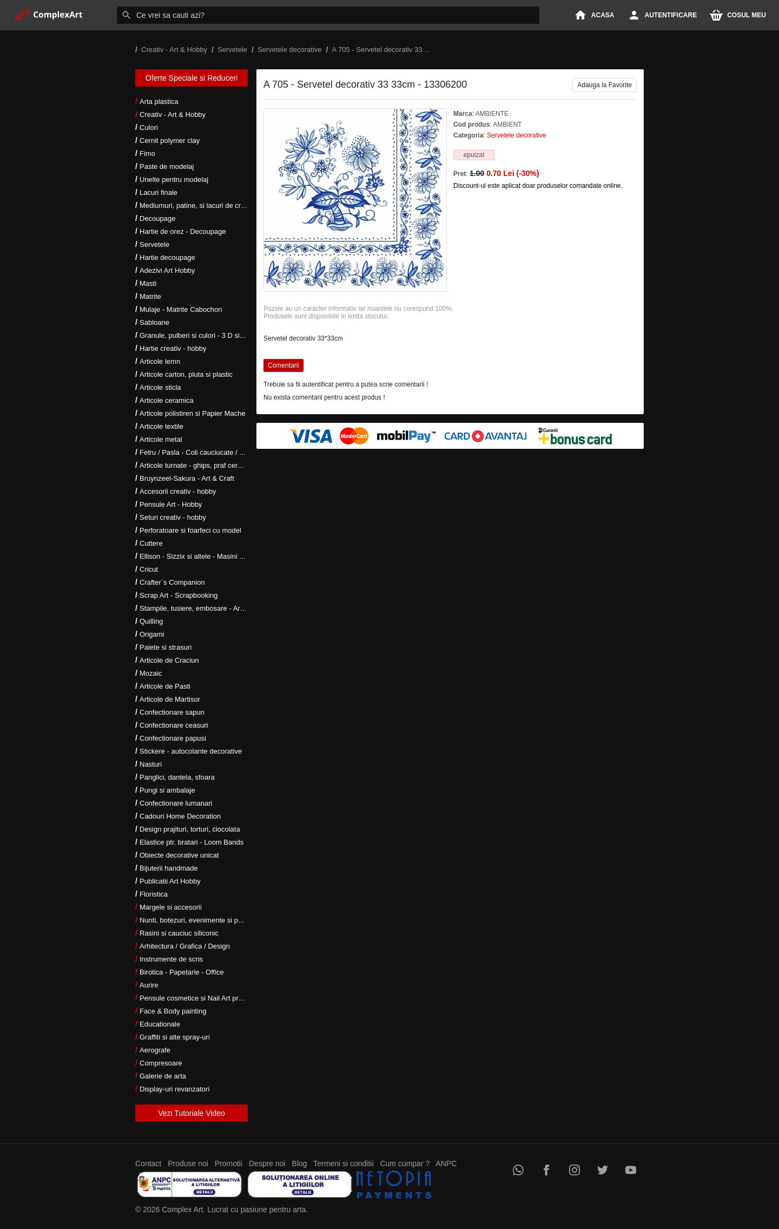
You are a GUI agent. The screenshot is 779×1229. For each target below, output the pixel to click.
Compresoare (161, 1063)
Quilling (151, 621)
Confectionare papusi (173, 738)
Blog (299, 1163)
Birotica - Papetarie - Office (182, 972)
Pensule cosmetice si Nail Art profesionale (205, 998)
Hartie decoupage (167, 257)
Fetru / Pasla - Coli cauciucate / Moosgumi (206, 452)
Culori (149, 127)
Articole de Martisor (170, 699)
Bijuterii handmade (169, 868)
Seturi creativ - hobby (173, 517)
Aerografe (155, 1050)
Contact (148, 1163)
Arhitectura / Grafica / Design (185, 946)
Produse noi (188, 1163)
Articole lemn (160, 361)
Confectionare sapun (172, 712)
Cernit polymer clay (170, 140)
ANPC (446, 1163)
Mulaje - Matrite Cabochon (181, 309)
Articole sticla (160, 387)
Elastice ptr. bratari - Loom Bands (191, 842)
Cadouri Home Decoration (180, 816)
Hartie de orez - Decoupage (183, 231)
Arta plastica (159, 101)
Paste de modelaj (167, 166)
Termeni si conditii (343, 1163)
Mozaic (151, 673)
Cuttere (151, 543)
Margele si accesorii (171, 907)
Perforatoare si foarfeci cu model (190, 530)
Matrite (150, 296)
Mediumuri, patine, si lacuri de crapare (199, 205)
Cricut (149, 569)
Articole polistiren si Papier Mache (193, 413)
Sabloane (154, 322)
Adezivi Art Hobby (167, 270)
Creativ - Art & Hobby (173, 114)
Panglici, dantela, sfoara (177, 777)
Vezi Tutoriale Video (191, 1113)
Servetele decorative (516, 135)
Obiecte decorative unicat (179, 855)
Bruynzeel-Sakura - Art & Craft (187, 478)
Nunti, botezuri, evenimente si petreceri (200, 920)
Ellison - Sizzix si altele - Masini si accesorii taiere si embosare (237, 556)
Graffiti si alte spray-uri (175, 1037)
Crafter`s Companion (172, 582)
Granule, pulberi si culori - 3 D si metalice (204, 335)
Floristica (154, 894)
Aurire (149, 985)
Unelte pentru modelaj (174, 179)
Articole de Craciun (169, 660)
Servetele (154, 244)
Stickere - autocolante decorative (191, 751)
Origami (152, 634)
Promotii (228, 1163)
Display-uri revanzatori (174, 1089)
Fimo (147, 153)
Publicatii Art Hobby (170, 881)
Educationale (160, 1024)
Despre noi (267, 1163)
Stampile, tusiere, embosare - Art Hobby (202, 608)
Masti (148, 283)
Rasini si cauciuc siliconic (179, 933)
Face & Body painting (173, 1011)
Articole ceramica (167, 400)
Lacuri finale (158, 192)
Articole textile (161, 426)
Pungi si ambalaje (167, 790)
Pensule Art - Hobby (171, 504)
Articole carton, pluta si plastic (186, 374)
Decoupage (158, 218)
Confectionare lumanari (176, 803)
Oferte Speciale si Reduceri (191, 78)
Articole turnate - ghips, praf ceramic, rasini (206, 465)
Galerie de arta (163, 1076)
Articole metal (161, 439)
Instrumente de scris (171, 959)
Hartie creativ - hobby (173, 348)
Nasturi (151, 764)
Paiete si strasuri (166, 647)
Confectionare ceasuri (174, 725)
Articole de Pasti (165, 686)
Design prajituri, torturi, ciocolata (190, 829)
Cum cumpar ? (405, 1163)
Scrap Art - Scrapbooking (179, 595)
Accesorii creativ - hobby (178, 491)
